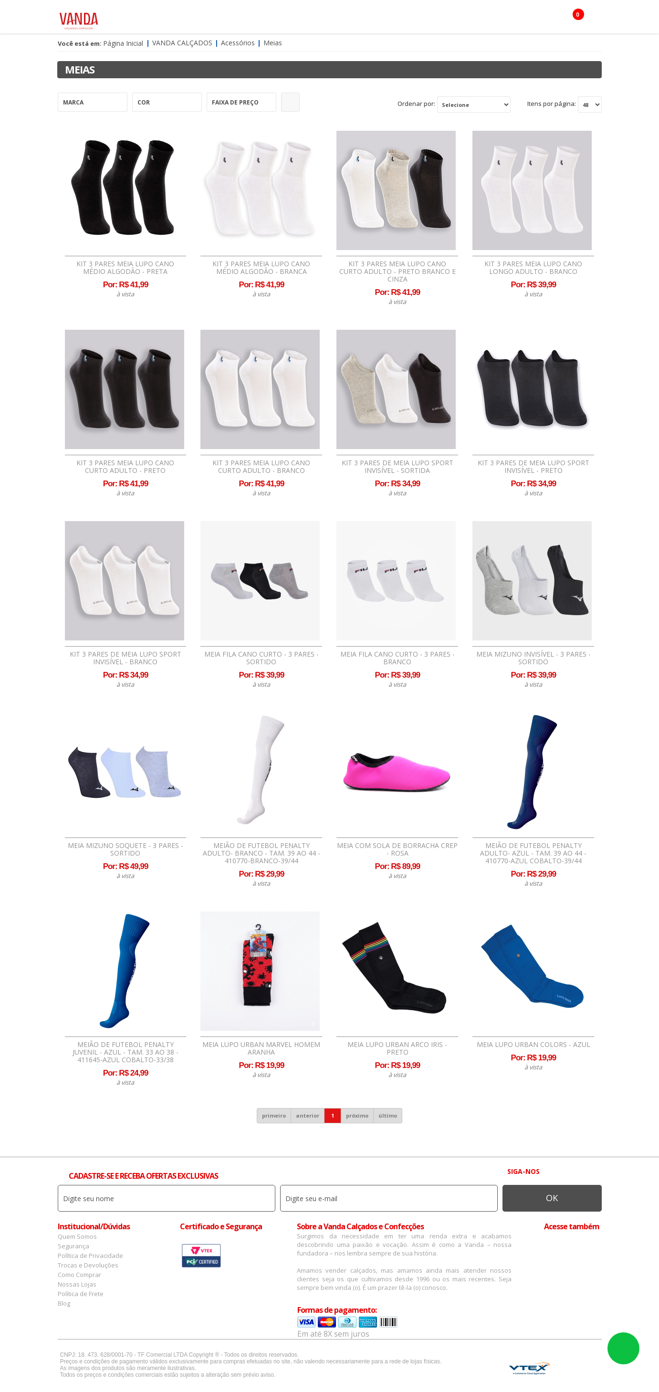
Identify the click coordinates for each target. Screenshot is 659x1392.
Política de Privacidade (90, 1255)
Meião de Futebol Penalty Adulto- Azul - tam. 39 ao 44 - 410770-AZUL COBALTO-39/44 (533, 853)
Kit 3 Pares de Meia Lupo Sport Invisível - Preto (533, 466)
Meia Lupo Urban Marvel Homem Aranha (261, 1048)
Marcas (352, 19)
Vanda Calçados (182, 42)
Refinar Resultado (290, 102)
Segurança (73, 1246)
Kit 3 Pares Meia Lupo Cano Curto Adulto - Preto (125, 466)
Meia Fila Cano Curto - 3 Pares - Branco (397, 658)
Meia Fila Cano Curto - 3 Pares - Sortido (261, 658)
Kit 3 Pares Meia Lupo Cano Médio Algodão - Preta (125, 267)
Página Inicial (123, 43)
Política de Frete (81, 1293)
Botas (428, 19)
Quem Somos (77, 1236)
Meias (272, 42)
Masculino (207, 19)
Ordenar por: (416, 103)
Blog (64, 1303)
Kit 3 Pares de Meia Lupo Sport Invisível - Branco (125, 658)
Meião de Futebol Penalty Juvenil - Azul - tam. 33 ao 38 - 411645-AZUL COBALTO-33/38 (125, 1052)
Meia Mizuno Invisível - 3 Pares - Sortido (533, 658)
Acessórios (257, 19)
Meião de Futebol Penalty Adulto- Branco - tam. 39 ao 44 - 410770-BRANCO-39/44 (261, 853)
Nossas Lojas (77, 1284)
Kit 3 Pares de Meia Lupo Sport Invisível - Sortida (397, 466)
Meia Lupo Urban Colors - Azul (533, 1044)
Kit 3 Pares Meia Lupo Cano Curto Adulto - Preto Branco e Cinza (397, 271)
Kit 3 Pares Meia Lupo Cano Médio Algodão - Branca (261, 267)
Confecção (308, 19)
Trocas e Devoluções (88, 1265)
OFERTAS (465, 19)
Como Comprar (79, 1274)
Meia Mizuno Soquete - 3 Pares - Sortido (125, 849)
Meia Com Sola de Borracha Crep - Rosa (397, 849)
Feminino (161, 19)
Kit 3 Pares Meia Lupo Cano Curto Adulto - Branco (261, 466)
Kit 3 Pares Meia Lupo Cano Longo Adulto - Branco (533, 267)
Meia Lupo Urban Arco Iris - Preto (397, 1048)
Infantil (391, 19)
